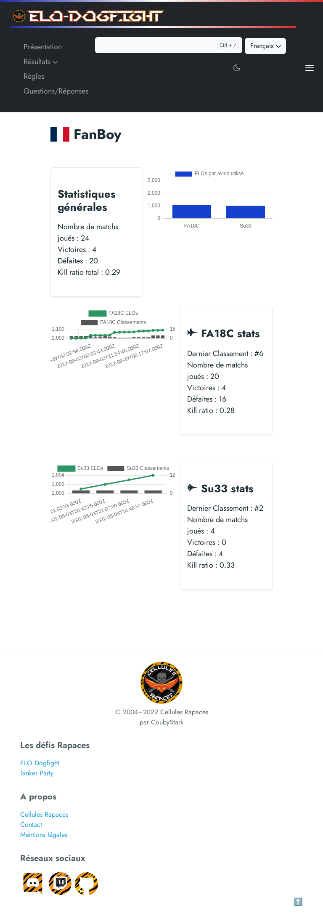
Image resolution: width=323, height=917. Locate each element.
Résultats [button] (41, 61)
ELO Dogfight (39, 763)
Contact (31, 824)
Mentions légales (43, 834)
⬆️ (298, 901)
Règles (34, 76)
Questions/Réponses (56, 91)
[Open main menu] (309, 67)
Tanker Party (36, 773)
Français (266, 46)
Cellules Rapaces (44, 814)
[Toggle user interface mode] (237, 67)
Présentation (43, 46)
